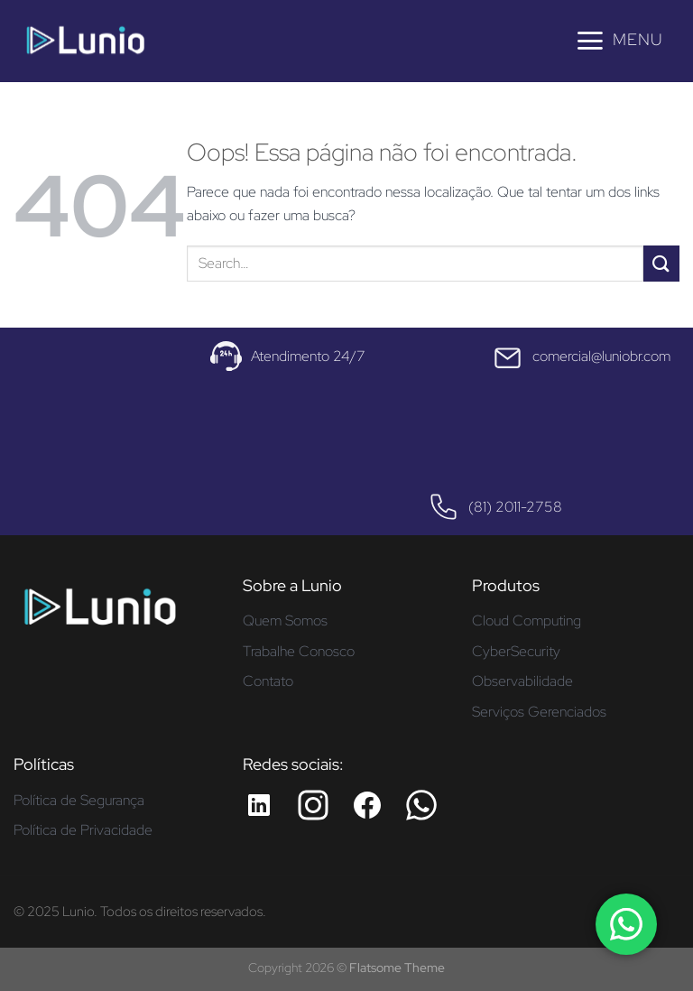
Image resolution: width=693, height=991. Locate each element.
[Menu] (618, 40)
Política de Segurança (79, 800)
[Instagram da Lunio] (313, 805)
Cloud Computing (526, 620)
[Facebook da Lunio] (367, 805)
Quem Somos (285, 620)
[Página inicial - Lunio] (99, 613)
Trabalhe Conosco (299, 651)
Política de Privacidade (83, 829)
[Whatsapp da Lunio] (421, 805)
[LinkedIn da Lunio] (259, 805)
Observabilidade (522, 680)
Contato (268, 680)
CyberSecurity (516, 651)
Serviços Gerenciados (539, 711)
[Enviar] (661, 263)
